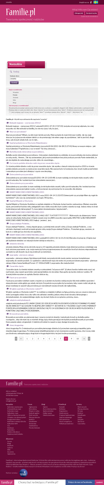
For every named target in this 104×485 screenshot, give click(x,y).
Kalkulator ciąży (12, 413)
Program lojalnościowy (67, 415)
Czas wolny (81, 423)
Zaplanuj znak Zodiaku (15, 434)
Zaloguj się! (79, 13)
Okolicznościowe (49, 415)
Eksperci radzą (34, 411)
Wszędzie (16, 92)
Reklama (62, 409)
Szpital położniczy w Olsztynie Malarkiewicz (28, 143)
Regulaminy (63, 411)
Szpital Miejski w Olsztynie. (21, 201)
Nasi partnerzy (64, 419)
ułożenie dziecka (17, 244)
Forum (15, 95)
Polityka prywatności (66, 423)
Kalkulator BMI (12, 423)
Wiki (14, 100)
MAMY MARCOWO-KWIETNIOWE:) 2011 (27, 192)
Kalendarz (10, 430)
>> (88, 339)
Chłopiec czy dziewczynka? (16, 417)
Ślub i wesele (33, 415)
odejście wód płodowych (20, 300)
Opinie (45, 407)
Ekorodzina (33, 409)
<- (21, 339)
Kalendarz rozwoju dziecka (16, 421)
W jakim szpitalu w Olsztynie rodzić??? (26, 289)
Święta (80, 417)
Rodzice (32, 419)
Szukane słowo (14, 76)
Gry (8, 425)
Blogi (14, 102)
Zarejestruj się (91, 13)
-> (84, 339)
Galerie (10, 447)
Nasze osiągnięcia (65, 421)
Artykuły (15, 97)
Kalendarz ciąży (12, 411)
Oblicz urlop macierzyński (16, 415)
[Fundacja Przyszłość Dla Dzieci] (22, 473)
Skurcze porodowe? (18, 132)
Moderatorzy (63, 413)
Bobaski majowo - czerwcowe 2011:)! (25, 123)
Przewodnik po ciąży (14, 409)
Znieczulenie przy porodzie (21, 174)
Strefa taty (32, 423)
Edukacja (10, 428)
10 (78, 339)
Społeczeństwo (48, 411)
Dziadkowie (33, 421)
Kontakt (62, 407)
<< (15, 339)
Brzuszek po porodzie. (19, 314)
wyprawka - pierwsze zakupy (22, 255)
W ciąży (80, 411)
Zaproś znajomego (65, 417)
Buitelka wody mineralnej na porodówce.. (27, 152)
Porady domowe (34, 428)
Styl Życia (81, 421)
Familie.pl (9, 119)
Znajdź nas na (86, 2)
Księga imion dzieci (13, 419)
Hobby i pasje (47, 413)
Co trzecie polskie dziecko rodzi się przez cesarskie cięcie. (35, 163)
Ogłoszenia (33, 407)
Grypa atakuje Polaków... (20, 223)
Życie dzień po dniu (49, 409)
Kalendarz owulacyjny (15, 407)
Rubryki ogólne (34, 413)
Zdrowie (80, 419)
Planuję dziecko (34, 417)
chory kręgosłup (16, 325)
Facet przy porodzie (18, 278)
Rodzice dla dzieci (13, 432)
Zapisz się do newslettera (89, 16)
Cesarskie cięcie (17, 266)
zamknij (99, 482)
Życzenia (10, 452)
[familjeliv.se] (95, 2)
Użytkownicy (33, 425)
